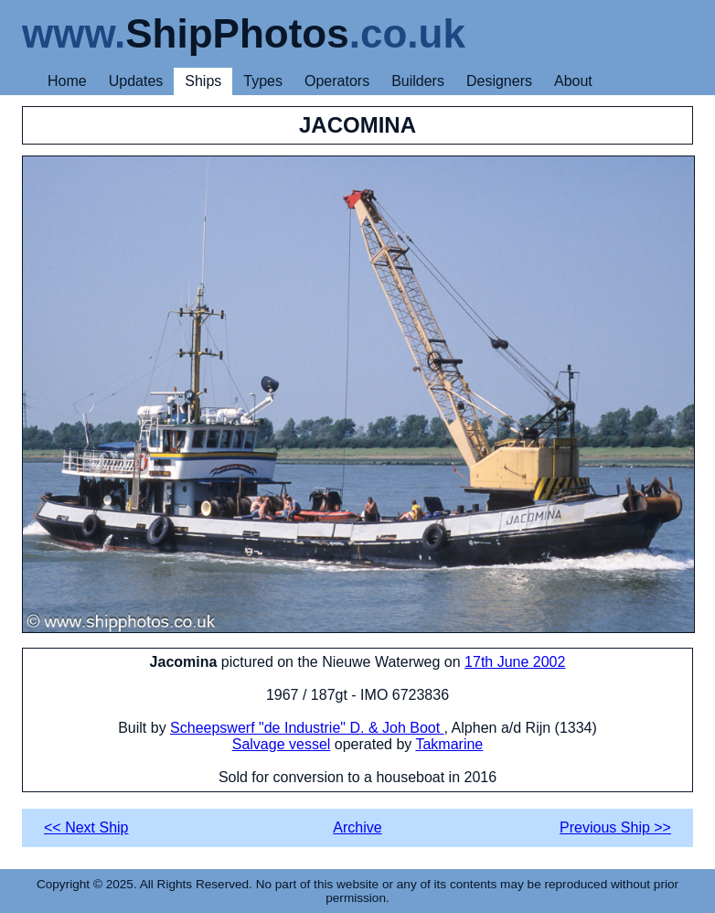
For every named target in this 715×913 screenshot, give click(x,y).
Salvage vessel (281, 744)
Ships (203, 81)
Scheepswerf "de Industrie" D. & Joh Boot (307, 728)
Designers (499, 81)
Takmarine (449, 744)
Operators (336, 81)
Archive (357, 827)
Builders (417, 81)
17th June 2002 (514, 662)
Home (67, 81)
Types (263, 81)
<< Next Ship (86, 827)
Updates (136, 81)
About (573, 81)
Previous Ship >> (615, 827)
